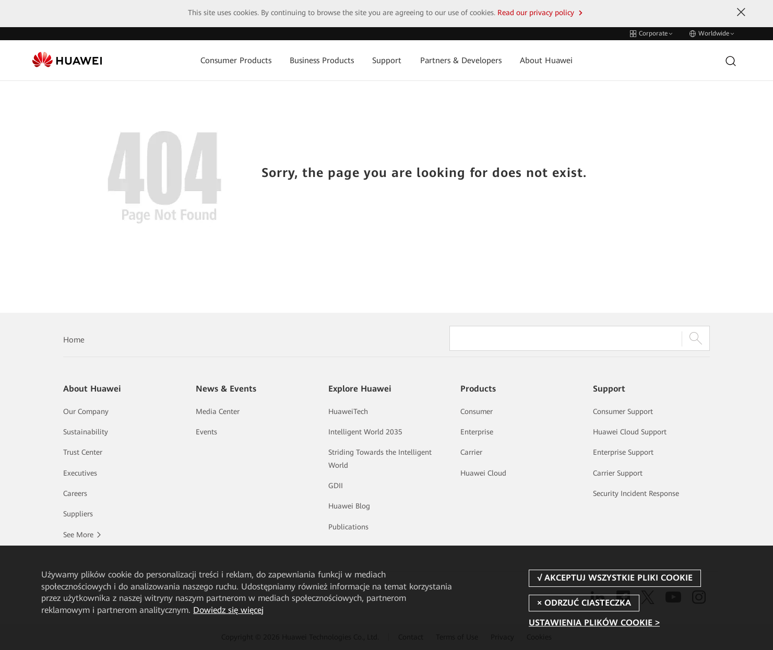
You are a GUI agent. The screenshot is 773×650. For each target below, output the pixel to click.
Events (206, 432)
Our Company (86, 411)
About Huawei (546, 60)
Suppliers (78, 514)
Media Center (218, 411)
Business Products (322, 60)
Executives (80, 473)
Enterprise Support (623, 452)
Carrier (471, 452)
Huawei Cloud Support (630, 432)
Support (386, 60)
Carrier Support (618, 473)
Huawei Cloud (483, 473)
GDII (335, 485)
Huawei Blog (349, 506)
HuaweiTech (348, 411)
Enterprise (476, 432)
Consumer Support (623, 411)
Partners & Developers (461, 60)
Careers (75, 493)
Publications (348, 527)
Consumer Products (235, 60)
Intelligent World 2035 (365, 432)
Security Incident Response (636, 493)
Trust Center (82, 452)
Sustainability (85, 432)
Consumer (476, 411)
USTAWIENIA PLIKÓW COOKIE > (594, 623)
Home (74, 340)
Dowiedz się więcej (228, 610)
